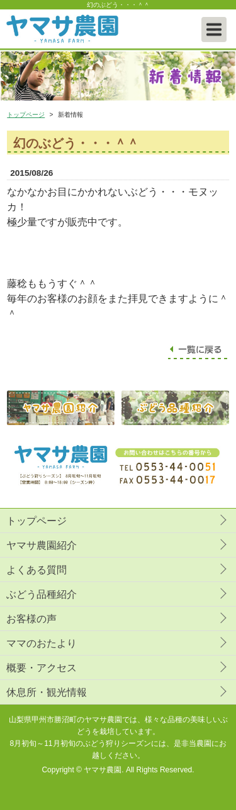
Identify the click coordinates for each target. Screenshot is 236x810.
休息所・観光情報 (46, 692)
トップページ (26, 114)
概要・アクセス (41, 667)
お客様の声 (31, 618)
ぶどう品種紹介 (41, 594)
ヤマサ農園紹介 (41, 545)
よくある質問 (36, 569)
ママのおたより (41, 643)
